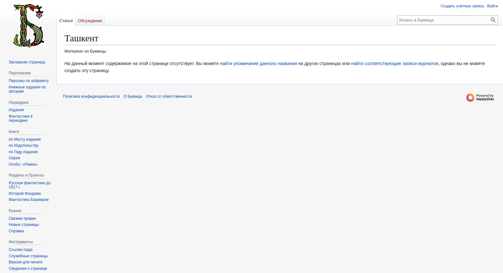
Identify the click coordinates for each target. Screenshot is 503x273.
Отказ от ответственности (169, 96)
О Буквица (133, 96)
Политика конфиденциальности (91, 96)
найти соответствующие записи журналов (395, 63)
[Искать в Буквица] (447, 20)
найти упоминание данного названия (258, 63)
